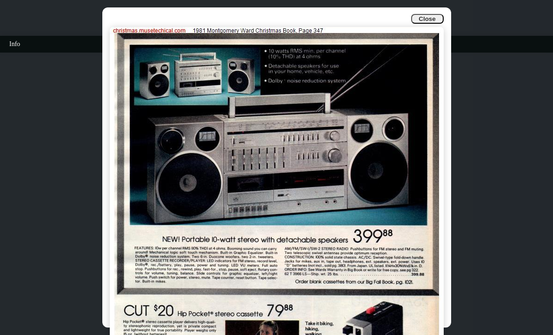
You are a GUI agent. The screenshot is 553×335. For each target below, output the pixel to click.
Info (14, 43)
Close (427, 18)
